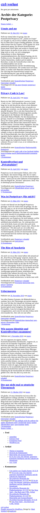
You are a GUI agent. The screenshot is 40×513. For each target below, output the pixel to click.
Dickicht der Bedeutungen (18, 453)
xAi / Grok (13, 462)
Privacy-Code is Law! (12, 93)
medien (33, 423)
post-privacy (19, 241)
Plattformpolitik (30, 147)
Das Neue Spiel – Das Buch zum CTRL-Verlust (23, 491)
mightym (12, 511)
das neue (18, 85)
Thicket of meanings (16, 451)
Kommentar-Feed (15, 441)
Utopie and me (9, 28)
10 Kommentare (6, 380)
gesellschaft (22, 423)
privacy (27, 188)
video (17, 322)
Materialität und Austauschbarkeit (21, 455)
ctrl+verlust (9, 4)
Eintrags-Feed (14, 439)
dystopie (24, 85)
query (12, 424)
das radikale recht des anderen (25, 421)
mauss (29, 423)
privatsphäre (5, 190)
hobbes (36, 151)
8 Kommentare (6, 89)
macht (14, 153)
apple (17, 151)
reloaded (12, 83)
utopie (3, 87)
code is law (23, 151)
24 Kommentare (6, 286)
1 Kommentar (5, 324)
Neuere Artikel (7, 24)
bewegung (18, 283)
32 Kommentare (6, 243)
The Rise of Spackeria (13, 247)
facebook (30, 151)
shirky (27, 424)
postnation (33, 153)
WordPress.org (14, 442)
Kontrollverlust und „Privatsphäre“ (12, 163)
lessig (3, 153)
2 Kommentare (6, 157)
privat (32, 188)
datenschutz (27, 283)
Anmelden (13, 437)
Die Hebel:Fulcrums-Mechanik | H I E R (23, 500)
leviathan (8, 153)
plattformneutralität (23, 153)
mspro (25, 33)
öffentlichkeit (19, 188)
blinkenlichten (20, 320)
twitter (3, 155)
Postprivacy (29, 81)
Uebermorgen (8, 291)
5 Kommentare (6, 426)
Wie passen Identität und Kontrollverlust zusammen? (16, 330)
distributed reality (12, 423)
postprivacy (32, 85)
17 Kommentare (6, 192)
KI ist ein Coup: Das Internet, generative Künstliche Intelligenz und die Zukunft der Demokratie (24, 458)
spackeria (9, 285)
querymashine (19, 424)
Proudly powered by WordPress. (12, 509)
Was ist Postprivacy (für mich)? (18, 196)
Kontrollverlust (20, 81)
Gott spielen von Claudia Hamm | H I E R (23, 471)
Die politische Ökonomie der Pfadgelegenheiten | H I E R (19, 479)
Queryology (5, 83)
